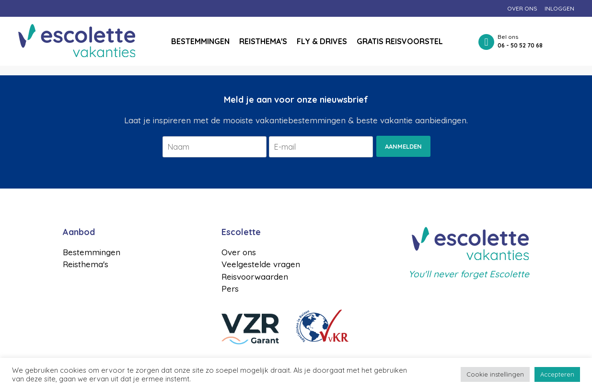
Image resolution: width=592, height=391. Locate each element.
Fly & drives (322, 41)
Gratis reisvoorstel (400, 41)
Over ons (522, 8)
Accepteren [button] (557, 374)
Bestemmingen (200, 41)
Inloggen (559, 8)
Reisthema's (263, 41)
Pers (230, 289)
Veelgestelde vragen (260, 264)
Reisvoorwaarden (254, 277)
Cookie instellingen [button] (495, 374)
